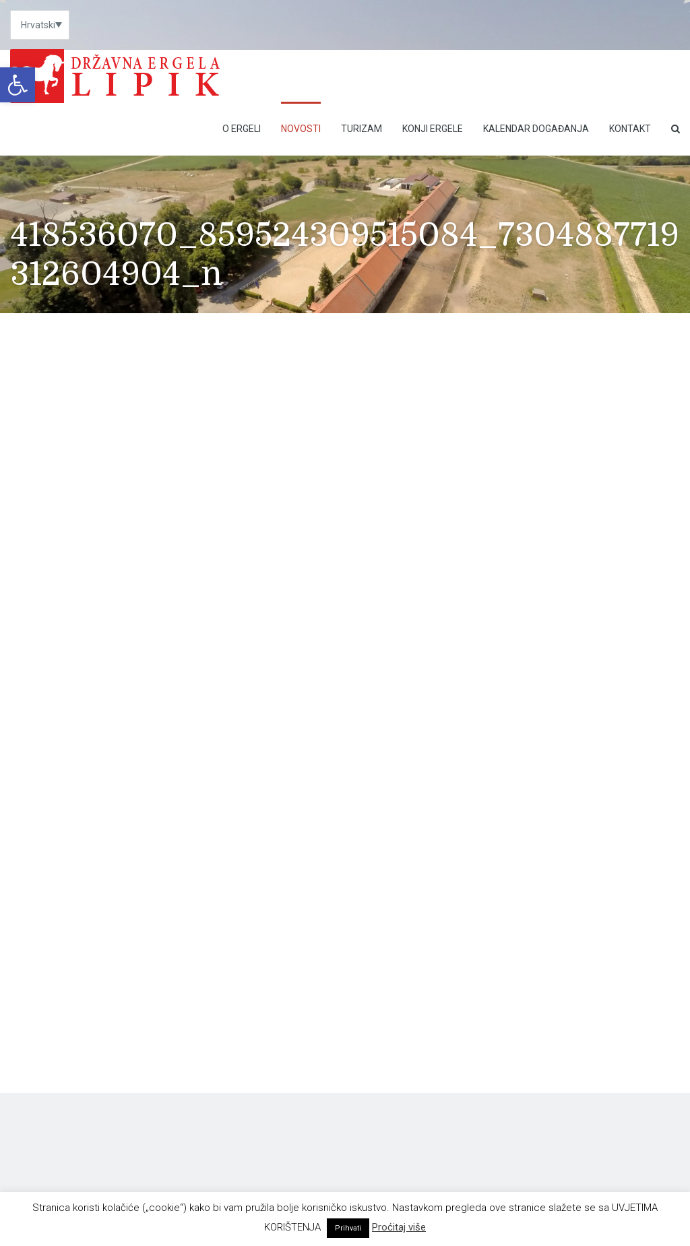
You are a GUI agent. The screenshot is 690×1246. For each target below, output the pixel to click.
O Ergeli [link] (241, 128)
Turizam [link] (361, 128)
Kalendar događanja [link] (536, 128)
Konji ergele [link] (432, 128)
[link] (17, 84)
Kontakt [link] (630, 128)
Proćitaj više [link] (399, 1227)
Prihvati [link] (348, 1228)
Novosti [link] (301, 128)
